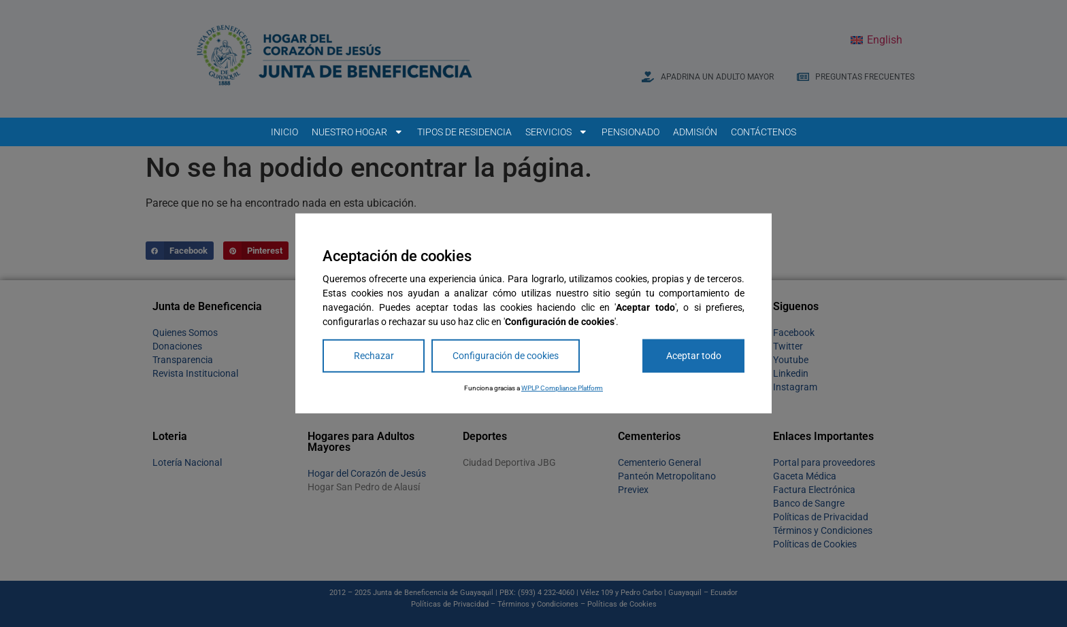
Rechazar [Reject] (374, 355)
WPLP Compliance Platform (562, 388)
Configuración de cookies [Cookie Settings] (506, 355)
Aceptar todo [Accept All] (693, 355)
